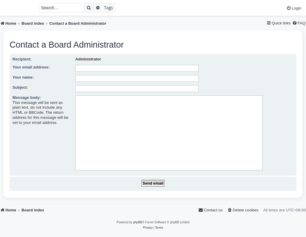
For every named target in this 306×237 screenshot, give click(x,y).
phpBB (137, 222)
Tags (108, 7)
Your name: (23, 77)
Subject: (20, 87)
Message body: (26, 97)
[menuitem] (293, 8)
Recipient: (22, 59)
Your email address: (31, 67)
